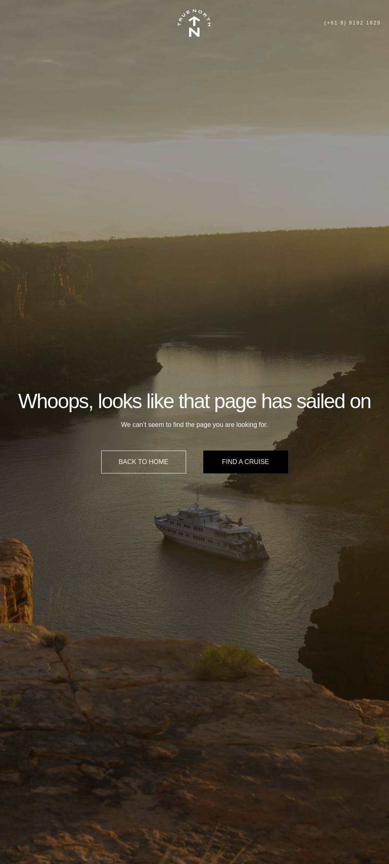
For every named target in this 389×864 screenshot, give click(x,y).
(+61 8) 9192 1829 (353, 23)
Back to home (143, 461)
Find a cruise (245, 461)
